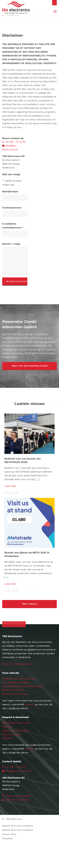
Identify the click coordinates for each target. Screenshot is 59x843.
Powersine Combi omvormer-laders (22, 686)
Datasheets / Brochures (15, 723)
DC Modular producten (15, 693)
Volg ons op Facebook (16, 795)
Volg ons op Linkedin (15, 799)
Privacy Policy (9, 834)
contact (29, 704)
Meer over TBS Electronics (17, 664)
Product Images (11, 734)
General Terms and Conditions (17, 826)
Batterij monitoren (12, 690)
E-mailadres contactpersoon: (12, 226)
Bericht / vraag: (11, 243)
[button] (29, 366)
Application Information (16, 730)
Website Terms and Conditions (17, 830)
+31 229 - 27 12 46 (13, 141)
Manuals (7, 726)
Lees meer (10, 486)
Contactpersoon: (12, 207)
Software (7, 738)
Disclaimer (7, 838)
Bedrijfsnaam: (10, 191)
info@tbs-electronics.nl (17, 771)
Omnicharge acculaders (15, 682)
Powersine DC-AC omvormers (19, 678)
